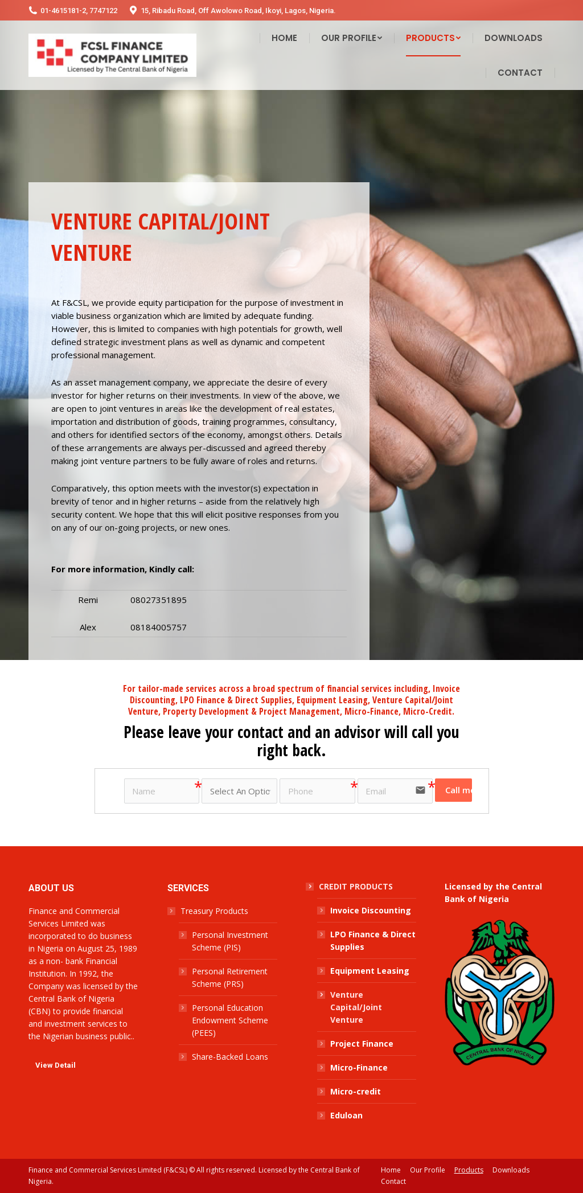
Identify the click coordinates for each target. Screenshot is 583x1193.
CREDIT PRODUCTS (356, 886)
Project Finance (361, 1043)
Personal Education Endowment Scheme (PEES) (230, 1020)
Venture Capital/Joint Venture (356, 1007)
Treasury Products (214, 910)
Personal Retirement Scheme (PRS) (230, 977)
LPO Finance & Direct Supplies (373, 940)
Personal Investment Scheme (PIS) (230, 941)
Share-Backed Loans (230, 1056)
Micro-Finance (359, 1067)
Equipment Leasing (369, 970)
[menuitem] (284, 38)
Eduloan (346, 1115)
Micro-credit (355, 1091)
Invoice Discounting (370, 910)
